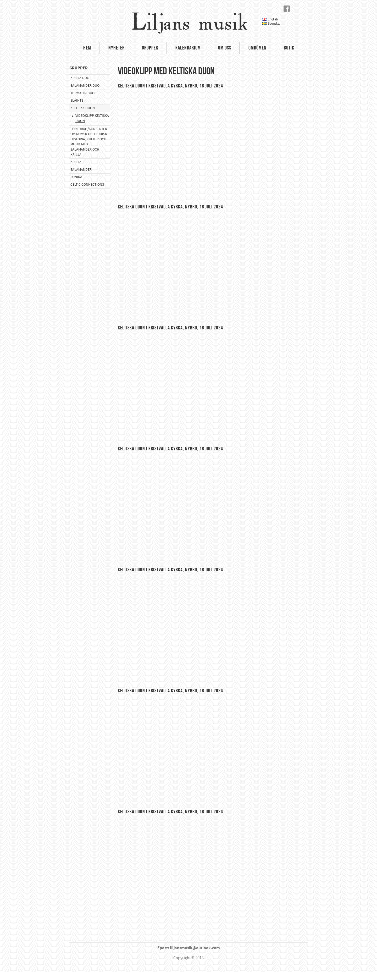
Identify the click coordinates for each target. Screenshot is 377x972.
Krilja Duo (79, 78)
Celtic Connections (87, 184)
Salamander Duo (84, 85)
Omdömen (257, 48)
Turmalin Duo (82, 93)
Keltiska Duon (82, 108)
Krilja (75, 162)
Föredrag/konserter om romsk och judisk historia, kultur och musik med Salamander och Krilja (88, 142)
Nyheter (116, 48)
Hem (87, 48)
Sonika (76, 177)
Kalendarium (188, 48)
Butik (289, 48)
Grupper (150, 48)
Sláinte (76, 100)
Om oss (224, 48)
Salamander (81, 169)
